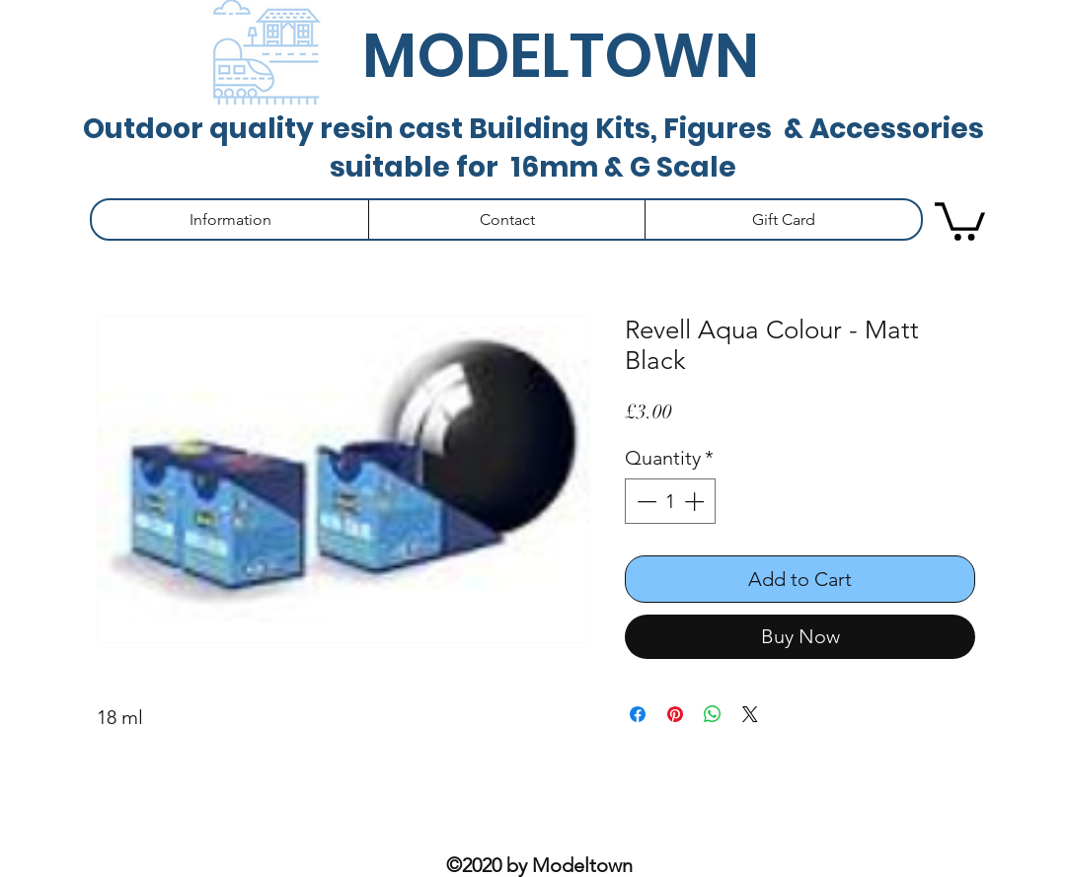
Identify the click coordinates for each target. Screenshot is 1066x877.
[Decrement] (644, 501)
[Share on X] (750, 714)
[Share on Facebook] (637, 714)
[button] (230, 219)
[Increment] (696, 501)
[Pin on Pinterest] (675, 714)
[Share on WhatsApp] (712, 714)
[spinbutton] (670, 501)
